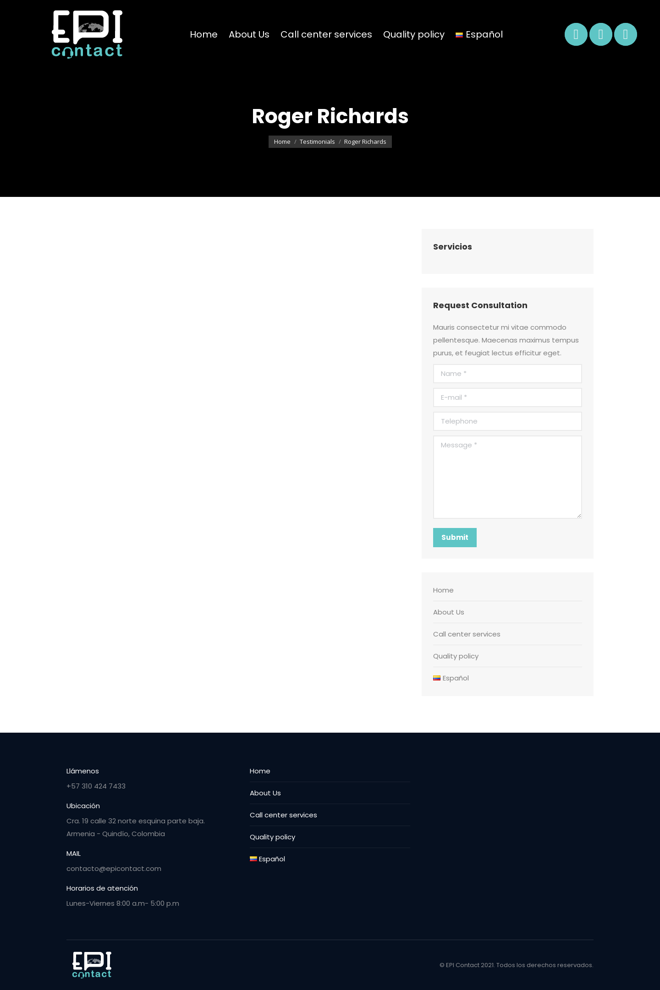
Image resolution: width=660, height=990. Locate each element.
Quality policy (455, 656)
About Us (448, 612)
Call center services (466, 634)
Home (443, 590)
